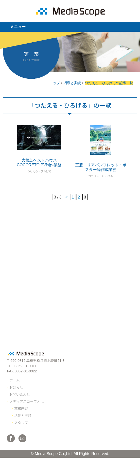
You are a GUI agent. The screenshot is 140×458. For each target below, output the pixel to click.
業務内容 (21, 408)
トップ (55, 83)
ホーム (14, 380)
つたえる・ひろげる (39, 171)
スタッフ (21, 423)
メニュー (18, 27)
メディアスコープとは (26, 401)
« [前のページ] (67, 197)
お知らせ (16, 387)
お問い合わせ (19, 394)
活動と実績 (72, 83)
